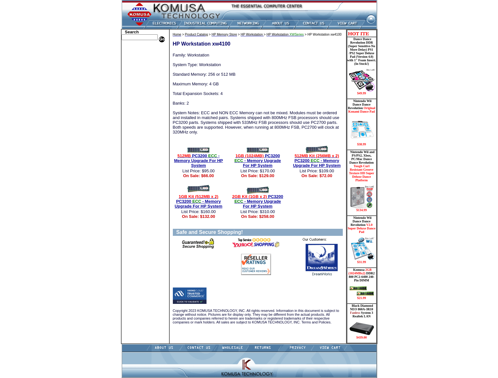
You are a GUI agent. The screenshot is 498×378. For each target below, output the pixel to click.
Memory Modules (137, 102)
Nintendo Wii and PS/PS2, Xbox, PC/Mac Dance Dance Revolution (362, 181)
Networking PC (136, 116)
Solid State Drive (137, 140)
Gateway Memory (138, 150)
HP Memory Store (138, 58)
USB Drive (132, 145)
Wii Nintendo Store (139, 131)
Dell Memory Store (139, 54)
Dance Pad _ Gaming (140, 73)
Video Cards (133, 126)
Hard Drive (132, 78)
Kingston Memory (138, 63)
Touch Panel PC (136, 121)
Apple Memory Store (140, 49)
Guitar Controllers (138, 155)
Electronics (132, 87)
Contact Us (132, 164)
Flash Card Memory (140, 97)
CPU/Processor (135, 68)
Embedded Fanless (138, 92)
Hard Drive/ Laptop (139, 83)
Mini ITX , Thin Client (142, 107)
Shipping (130, 135)
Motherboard (134, 111)
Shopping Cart (135, 160)
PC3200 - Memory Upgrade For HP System (198, 160)
